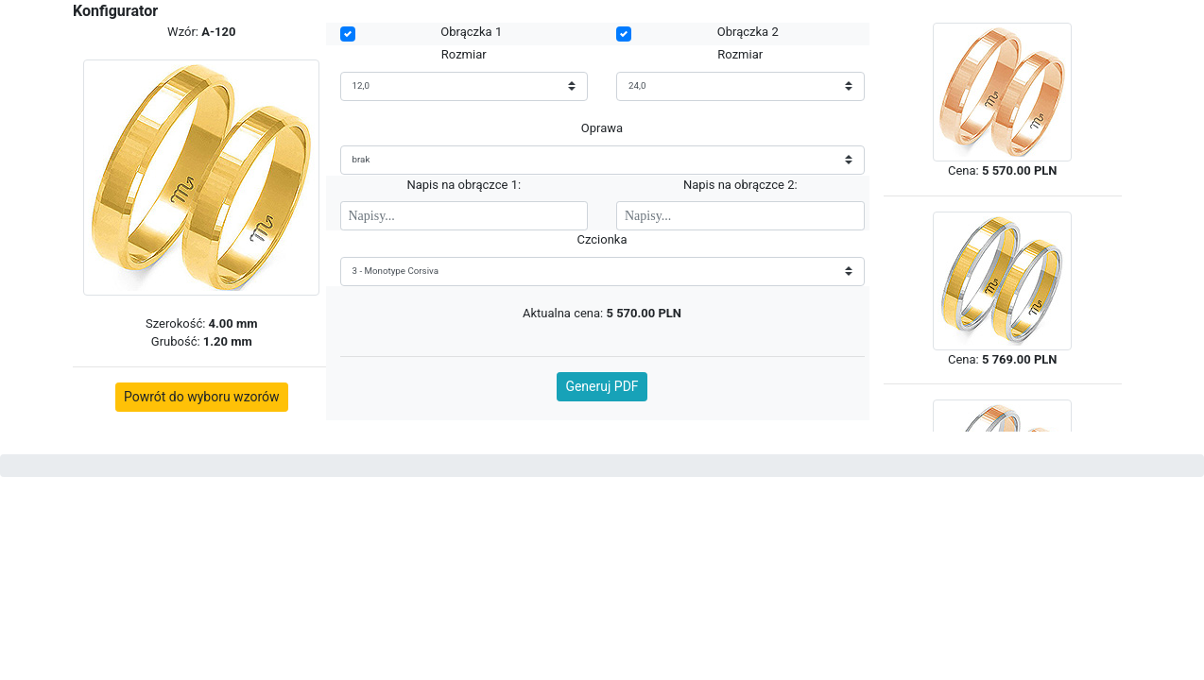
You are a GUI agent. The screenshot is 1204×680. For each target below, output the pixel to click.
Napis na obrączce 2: (740, 185)
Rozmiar (464, 54)
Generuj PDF (601, 386)
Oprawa (602, 128)
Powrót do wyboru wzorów (202, 396)
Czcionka (601, 239)
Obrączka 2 (748, 32)
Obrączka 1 (471, 32)
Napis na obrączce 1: (463, 185)
